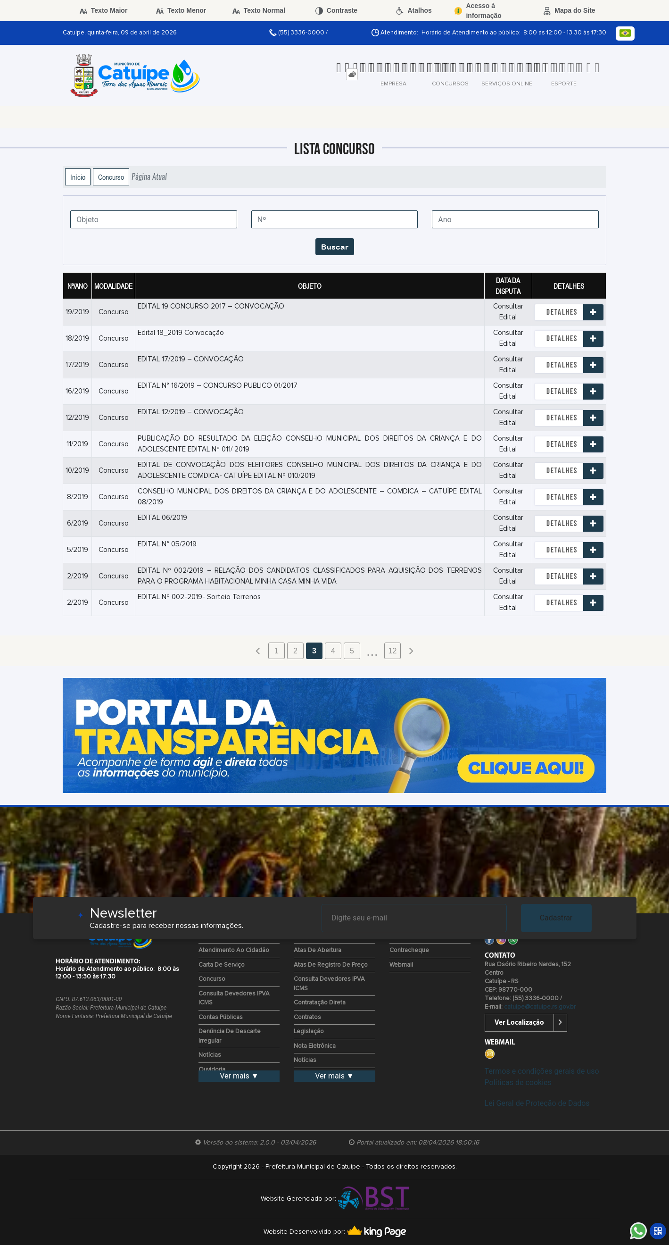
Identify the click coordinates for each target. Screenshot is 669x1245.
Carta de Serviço (221, 965)
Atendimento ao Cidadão (233, 950)
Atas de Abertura (317, 950)
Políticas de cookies (518, 1082)
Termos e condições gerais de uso (542, 1071)
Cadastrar (556, 917)
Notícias (209, 1055)
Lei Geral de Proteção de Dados (537, 1103)
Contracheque (409, 950)
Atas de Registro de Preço (331, 965)
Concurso (111, 177)
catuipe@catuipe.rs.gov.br (540, 1007)
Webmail (401, 965)
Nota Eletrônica (315, 1046)
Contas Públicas (220, 1017)
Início (77, 177)
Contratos (307, 1017)
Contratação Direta (320, 1003)
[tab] (352, 74)
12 (392, 651)
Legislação (309, 1031)
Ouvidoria (211, 1070)
